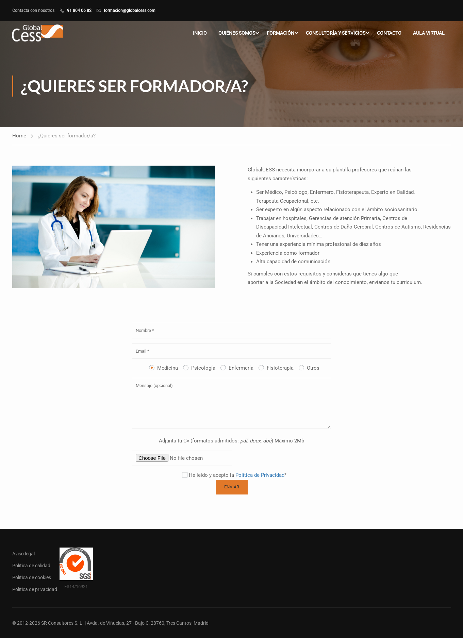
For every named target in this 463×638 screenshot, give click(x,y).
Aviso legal (23, 553)
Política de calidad (31, 565)
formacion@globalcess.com (129, 10)
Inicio (200, 33)
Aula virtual (429, 33)
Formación (280, 33)
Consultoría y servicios (335, 33)
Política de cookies (31, 577)
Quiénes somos (236, 33)
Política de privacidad (34, 589)
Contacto (389, 33)
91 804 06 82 (79, 10)
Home (19, 136)
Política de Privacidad (259, 475)
